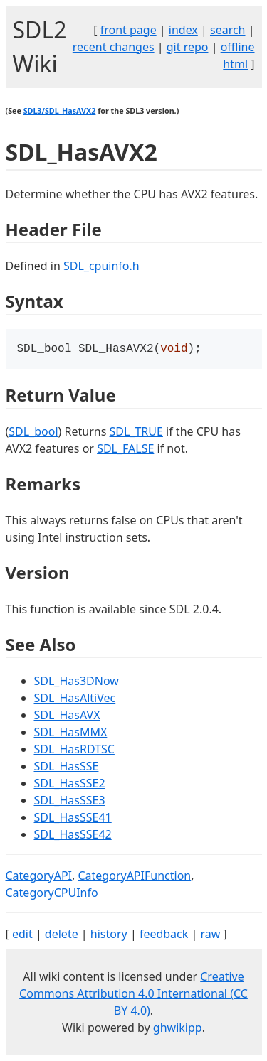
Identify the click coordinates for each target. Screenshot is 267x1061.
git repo (188, 47)
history (108, 935)
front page (128, 30)
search (228, 30)
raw (210, 935)
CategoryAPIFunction (134, 877)
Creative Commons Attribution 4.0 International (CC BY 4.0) (133, 995)
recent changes (114, 47)
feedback (164, 935)
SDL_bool (33, 433)
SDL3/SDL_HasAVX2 (59, 111)
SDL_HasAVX (67, 716)
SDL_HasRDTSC (74, 750)
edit (22, 935)
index (183, 30)
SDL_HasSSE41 (73, 818)
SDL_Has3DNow (76, 682)
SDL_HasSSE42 (73, 836)
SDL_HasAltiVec (75, 699)
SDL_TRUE (136, 433)
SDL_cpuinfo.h (101, 266)
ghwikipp (177, 1029)
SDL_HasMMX (71, 733)
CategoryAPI (39, 877)
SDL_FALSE (125, 450)
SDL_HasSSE (66, 767)
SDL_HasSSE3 (69, 801)
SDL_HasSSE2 (69, 784)
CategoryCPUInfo (52, 894)
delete (61, 935)
